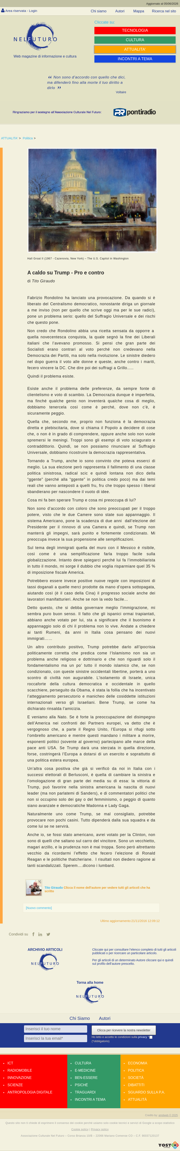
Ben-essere (86, 1078)
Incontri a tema (90, 1099)
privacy (143, 1037)
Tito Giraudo (54, 887)
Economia (137, 1063)
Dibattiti (136, 1085)
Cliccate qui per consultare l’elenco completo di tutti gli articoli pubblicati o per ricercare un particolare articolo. (134, 951)
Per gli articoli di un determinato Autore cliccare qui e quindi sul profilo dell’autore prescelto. (132, 961)
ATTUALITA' (9, 138)
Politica (28, 138)
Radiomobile (20, 1070)
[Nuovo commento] (39, 908)
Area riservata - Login (22, 11)
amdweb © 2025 (168, 1115)
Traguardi (85, 1092)
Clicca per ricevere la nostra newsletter (123, 1030)
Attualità (137, 1099)
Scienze (15, 1085)
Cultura (83, 1063)
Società (135, 1078)
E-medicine (85, 1070)
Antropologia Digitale (30, 1092)
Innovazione (20, 1078)
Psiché (81, 1085)
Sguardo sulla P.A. (146, 1092)
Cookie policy (80, 1129)
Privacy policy (100, 1129)
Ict (10, 1063)
